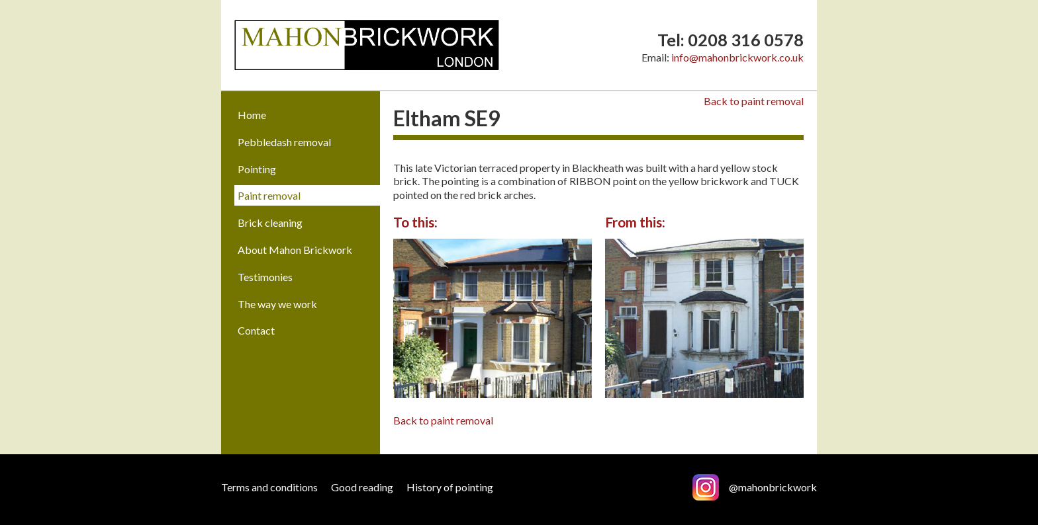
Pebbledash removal (284, 142)
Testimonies (265, 276)
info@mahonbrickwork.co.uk (737, 57)
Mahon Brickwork (366, 45)
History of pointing (449, 487)
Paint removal (269, 195)
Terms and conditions (269, 487)
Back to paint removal (754, 101)
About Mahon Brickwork (295, 249)
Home (252, 114)
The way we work (277, 304)
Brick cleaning (270, 222)
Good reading (362, 487)
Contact (256, 330)
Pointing (257, 169)
